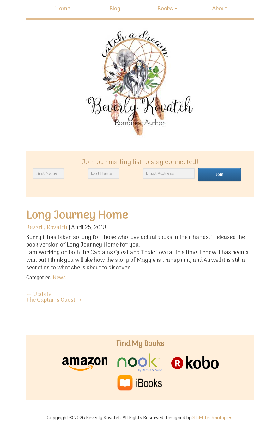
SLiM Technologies (212, 418)
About (219, 9)
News (59, 278)
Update (38, 294)
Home (62, 9)
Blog (114, 9)
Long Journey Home (77, 215)
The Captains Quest (54, 300)
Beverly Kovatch (46, 227)
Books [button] (167, 9)
